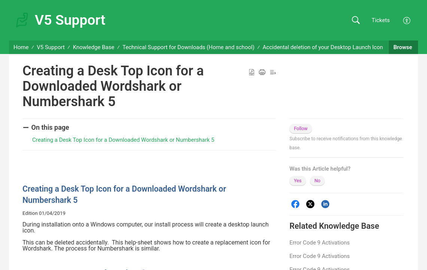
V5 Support (51, 47)
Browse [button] (403, 47)
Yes (297, 180)
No (317, 180)
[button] (356, 20)
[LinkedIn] (325, 204)
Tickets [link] (381, 20)
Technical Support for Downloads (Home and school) (188, 47)
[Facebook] (295, 204)
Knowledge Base (94, 47)
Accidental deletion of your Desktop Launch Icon (323, 47)
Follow (301, 128)
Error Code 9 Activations (319, 242)
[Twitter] (310, 204)
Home (20, 47)
